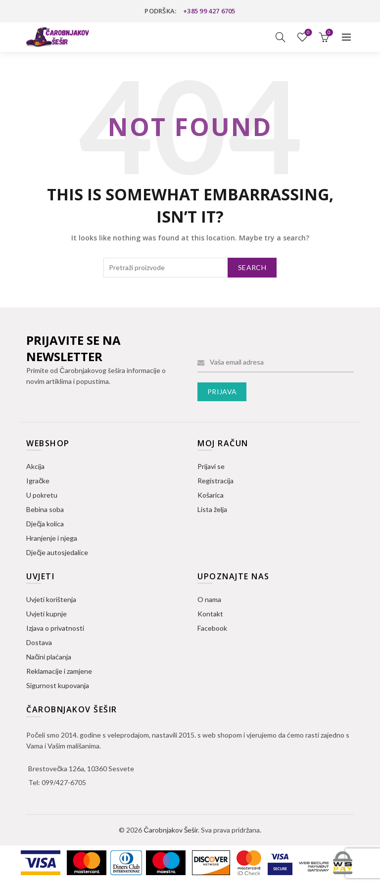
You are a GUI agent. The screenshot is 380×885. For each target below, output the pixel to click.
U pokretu (41, 495)
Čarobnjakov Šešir (170, 830)
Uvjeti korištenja (51, 599)
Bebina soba (45, 509)
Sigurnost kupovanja (57, 685)
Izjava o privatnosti (55, 628)
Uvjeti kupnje (46, 613)
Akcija (35, 466)
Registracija (215, 480)
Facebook (212, 628)
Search (252, 267)
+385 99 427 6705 (209, 10)
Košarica (210, 495)
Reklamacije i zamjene (59, 671)
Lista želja (307, 33)
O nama (209, 599)
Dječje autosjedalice (57, 552)
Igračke (37, 480)
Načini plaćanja (48, 656)
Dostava (39, 642)
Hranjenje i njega (51, 538)
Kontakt (210, 613)
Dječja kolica (45, 523)
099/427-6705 (64, 782)
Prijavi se (211, 466)
